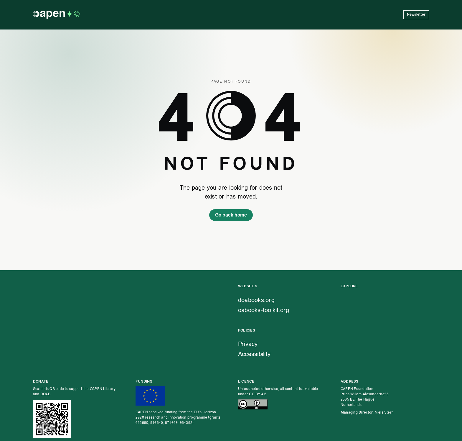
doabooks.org (256, 300)
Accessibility (254, 354)
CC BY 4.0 (257, 394)
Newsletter (416, 14)
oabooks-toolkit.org (263, 310)
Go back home (231, 215)
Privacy (248, 344)
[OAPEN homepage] (56, 14)
